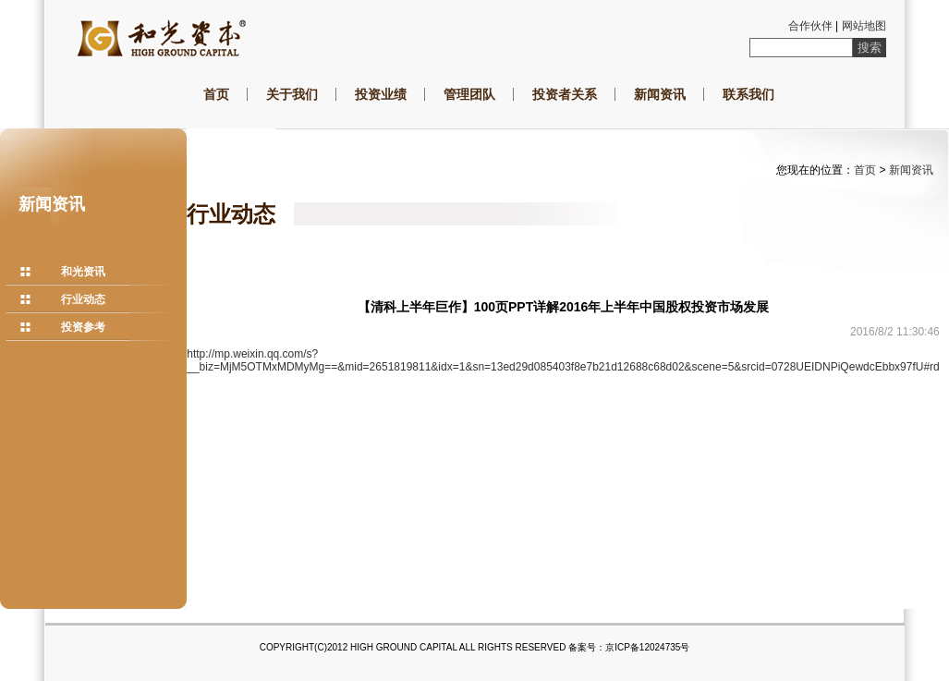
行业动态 (83, 299)
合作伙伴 (810, 25)
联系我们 (748, 94)
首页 (216, 94)
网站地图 (864, 25)
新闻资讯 (660, 94)
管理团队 (469, 94)
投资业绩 (381, 94)
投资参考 (83, 327)
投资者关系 (564, 94)
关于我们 (292, 94)
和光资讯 (83, 271)
